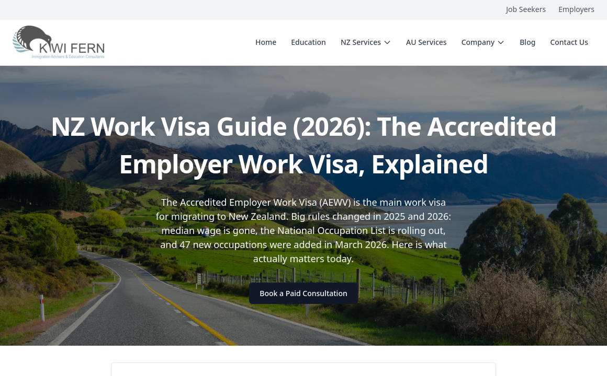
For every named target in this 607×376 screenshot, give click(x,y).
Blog (527, 42)
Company (483, 42)
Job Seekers (526, 9)
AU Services (426, 42)
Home (265, 42)
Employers (576, 9)
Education (308, 42)
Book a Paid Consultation (303, 293)
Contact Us (569, 42)
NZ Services (366, 42)
